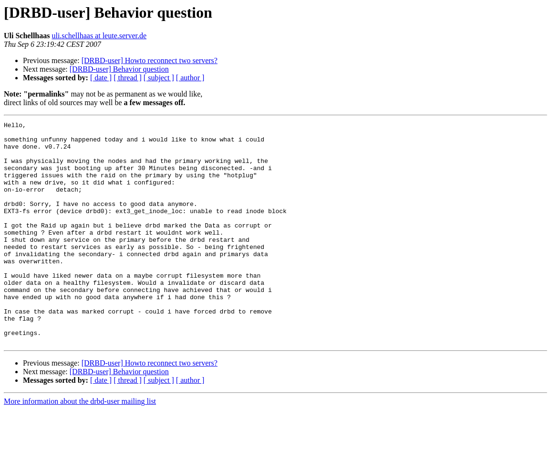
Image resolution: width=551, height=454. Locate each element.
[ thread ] (128, 78)
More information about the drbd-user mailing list (80, 446)
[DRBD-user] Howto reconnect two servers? (150, 60)
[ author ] (190, 78)
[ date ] (101, 78)
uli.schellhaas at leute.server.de (99, 36)
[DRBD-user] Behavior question (119, 69)
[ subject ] (159, 78)
